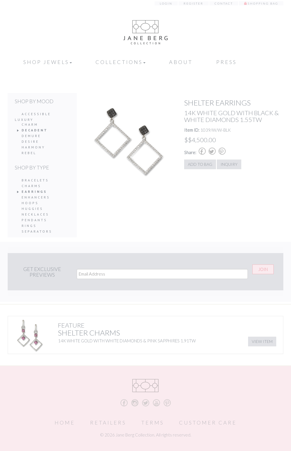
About (181, 62)
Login (166, 3)
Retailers (108, 422)
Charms (31, 186)
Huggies (32, 208)
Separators (37, 231)
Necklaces (35, 214)
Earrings (34, 191)
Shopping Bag (263, 3)
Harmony (33, 147)
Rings (29, 226)
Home (65, 422)
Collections (120, 62)
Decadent (35, 130)
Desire (30, 141)
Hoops (30, 203)
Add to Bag (200, 164)
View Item (262, 341)
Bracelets (35, 180)
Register (193, 3)
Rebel (29, 153)
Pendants (34, 220)
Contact (224, 3)
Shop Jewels (47, 62)
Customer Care (208, 422)
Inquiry (229, 164)
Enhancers (36, 197)
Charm (30, 124)
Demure (31, 136)
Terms (152, 422)
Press (226, 62)
